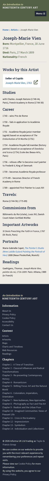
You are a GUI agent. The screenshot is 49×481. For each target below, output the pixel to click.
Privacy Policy (9, 314)
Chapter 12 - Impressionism (15, 421)
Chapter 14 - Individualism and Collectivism (23, 428)
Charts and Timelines (12, 346)
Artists (14, 30)
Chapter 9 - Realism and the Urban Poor (21, 407)
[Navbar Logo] (20, 6)
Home (6, 30)
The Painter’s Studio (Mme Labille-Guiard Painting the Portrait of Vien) (24, 252)
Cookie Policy (8, 318)
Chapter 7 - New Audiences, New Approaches (23, 400)
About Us (6, 311)
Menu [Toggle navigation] (39, 13)
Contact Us (7, 325)
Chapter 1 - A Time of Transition (17, 364)
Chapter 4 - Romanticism (14, 382)
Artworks (6, 339)
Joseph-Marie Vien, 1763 (18, 81)
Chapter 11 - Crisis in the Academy (18, 418)
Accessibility (8, 321)
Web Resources (9, 350)
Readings (6, 354)
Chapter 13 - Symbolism (13, 425)
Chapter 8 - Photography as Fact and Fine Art (24, 404)
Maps (4, 343)
